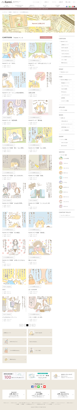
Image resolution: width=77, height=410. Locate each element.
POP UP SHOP (64, 142)
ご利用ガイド (46, 2)
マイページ (54, 2)
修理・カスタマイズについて (36, 402)
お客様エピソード (65, 44)
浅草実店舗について (65, 127)
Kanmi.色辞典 (64, 88)
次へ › (33, 325)
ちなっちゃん (66, 168)
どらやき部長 (66, 158)
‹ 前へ (21, 325)
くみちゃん (65, 163)
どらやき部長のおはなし (66, 56)
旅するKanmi (64, 145)
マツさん (65, 182)
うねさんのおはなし (65, 53)
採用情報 (23, 404)
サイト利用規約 (49, 404)
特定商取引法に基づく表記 (41, 404)
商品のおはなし (64, 62)
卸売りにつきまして (70, 402)
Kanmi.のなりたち (65, 50)
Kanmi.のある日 (64, 47)
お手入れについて (46, 402)
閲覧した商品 (68, 2)
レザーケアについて (65, 94)
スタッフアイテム (65, 85)
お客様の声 (61, 2)
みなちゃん (65, 192)
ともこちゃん (66, 201)
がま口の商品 (19, 6)
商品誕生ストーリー (65, 82)
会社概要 (17, 404)
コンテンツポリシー (58, 404)
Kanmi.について (32, 6)
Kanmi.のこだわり (14, 402)
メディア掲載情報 (65, 130)
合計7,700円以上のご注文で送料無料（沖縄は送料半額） (38, 8)
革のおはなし (64, 91)
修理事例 (63, 97)
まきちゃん (65, 206)
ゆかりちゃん (66, 196)
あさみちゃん (66, 187)
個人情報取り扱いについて (31, 404)
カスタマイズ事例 (65, 100)
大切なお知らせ (64, 121)
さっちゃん (65, 177)
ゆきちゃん (65, 172)
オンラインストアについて (66, 124)
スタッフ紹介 (64, 59)
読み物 (44, 6)
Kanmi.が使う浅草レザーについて (24, 402)
